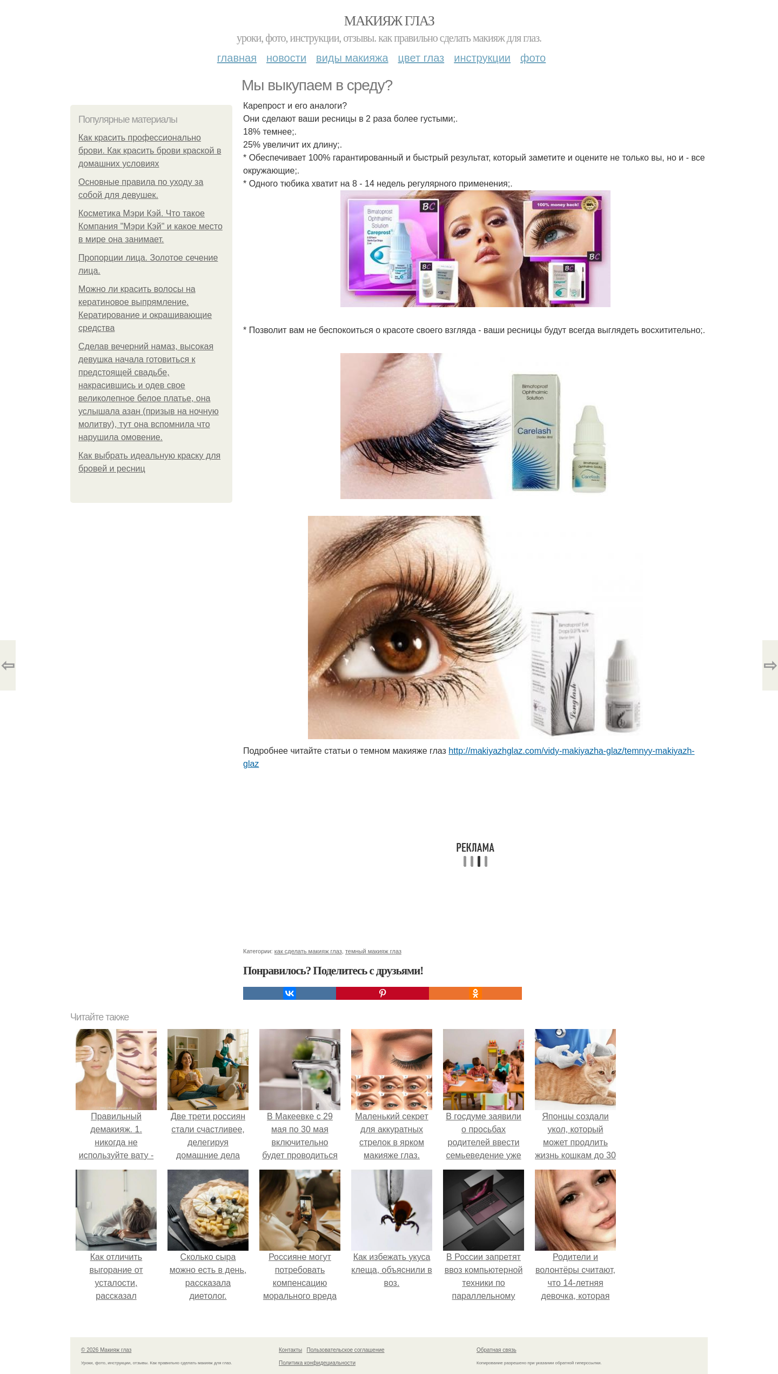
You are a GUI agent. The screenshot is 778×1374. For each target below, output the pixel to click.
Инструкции (482, 58)
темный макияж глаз (373, 951)
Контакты (290, 1350)
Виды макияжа (352, 58)
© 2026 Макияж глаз (106, 1350)
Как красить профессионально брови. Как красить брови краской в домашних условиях (149, 150)
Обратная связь (497, 1350)
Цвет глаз (421, 58)
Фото (533, 58)
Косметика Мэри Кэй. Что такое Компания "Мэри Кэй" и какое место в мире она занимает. (150, 226)
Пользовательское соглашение (346, 1350)
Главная (237, 58)
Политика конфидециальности (317, 1363)
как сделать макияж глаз (308, 951)
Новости (286, 58)
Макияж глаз (389, 21)
